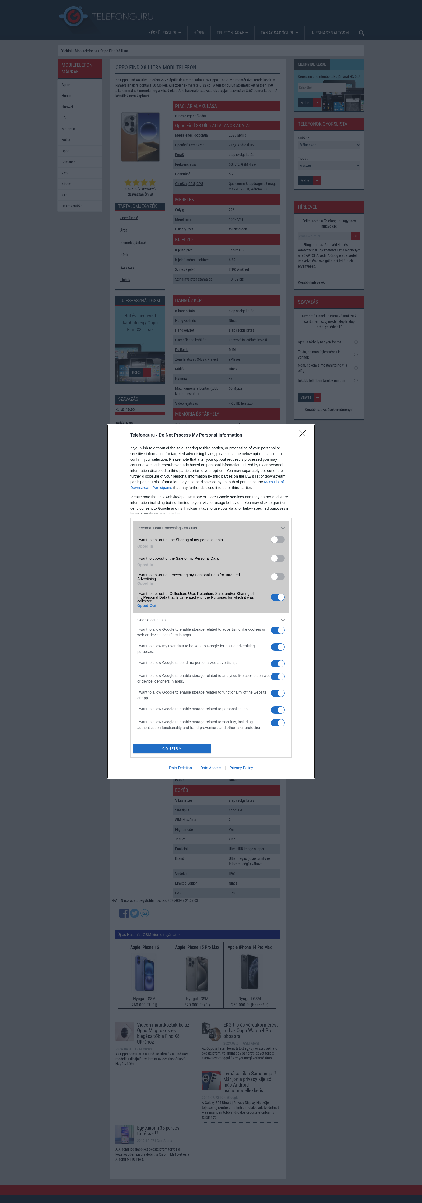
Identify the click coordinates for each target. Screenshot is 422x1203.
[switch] (278, 539)
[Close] (304, 435)
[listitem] (211, 528)
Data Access (210, 768)
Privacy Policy (241, 768)
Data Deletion (180, 768)
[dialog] (211, 601)
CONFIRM (172, 749)
